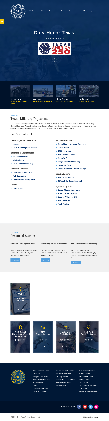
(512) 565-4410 (20, 340)
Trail (35, 385)
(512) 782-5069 (43, 340)
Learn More (20, 309)
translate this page (91, 417)
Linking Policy (38, 382)
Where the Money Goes (41, 380)
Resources (52, 11)
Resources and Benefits (87, 371)
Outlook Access (84, 380)
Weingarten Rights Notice (88, 391)
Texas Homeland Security (65, 371)
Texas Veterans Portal (63, 374)
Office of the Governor (41, 371)
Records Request (84, 374)
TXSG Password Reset (41, 388)
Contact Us (73, 11)
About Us (41, 11)
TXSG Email (83, 388)
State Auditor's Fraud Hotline (66, 380)
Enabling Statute (62, 377)
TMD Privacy (83, 382)
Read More (15, 260)
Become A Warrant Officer (68, 197)
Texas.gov (36, 374)
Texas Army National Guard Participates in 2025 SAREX (85, 244)
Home (31, 11)
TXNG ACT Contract (40, 391)
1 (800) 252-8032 (88, 340)
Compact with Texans (40, 377)
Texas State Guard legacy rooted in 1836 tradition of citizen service (24, 244)
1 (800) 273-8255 (66, 340)
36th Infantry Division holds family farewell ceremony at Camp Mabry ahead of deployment (54, 244)
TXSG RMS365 (61, 385)
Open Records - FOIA (86, 377)
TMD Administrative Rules (88, 385)
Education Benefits (20, 156)
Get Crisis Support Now (89, 11)
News (62, 11)
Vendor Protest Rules (63, 382)
